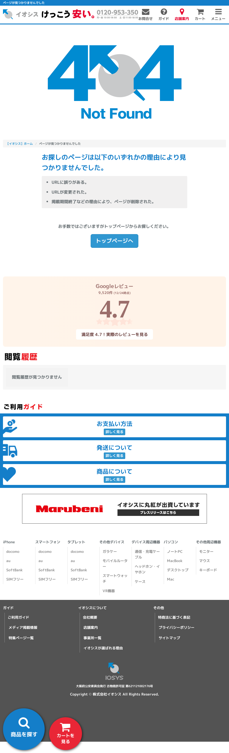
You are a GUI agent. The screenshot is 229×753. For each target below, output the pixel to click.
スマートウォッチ (115, 578)
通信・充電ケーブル (147, 554)
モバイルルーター (115, 563)
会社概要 (90, 617)
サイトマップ (169, 637)
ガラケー (110, 551)
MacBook (174, 560)
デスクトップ (177, 569)
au (8, 560)
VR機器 (109, 590)
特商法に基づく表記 (174, 617)
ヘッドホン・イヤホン (147, 569)
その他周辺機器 (208, 541)
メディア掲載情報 (23, 627)
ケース (140, 581)
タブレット (76, 541)
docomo (12, 551)
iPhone (9, 541)
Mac (170, 579)
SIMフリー (15, 579)
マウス (204, 560)
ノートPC (174, 551)
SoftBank (14, 569)
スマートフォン (47, 541)
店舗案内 (90, 627)
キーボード (208, 569)
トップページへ (114, 241)
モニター (206, 551)
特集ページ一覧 (21, 637)
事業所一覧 (92, 637)
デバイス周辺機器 (145, 541)
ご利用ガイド (18, 617)
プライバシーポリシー (176, 627)
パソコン (171, 541)
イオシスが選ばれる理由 (103, 648)
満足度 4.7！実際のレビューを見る (114, 334)
